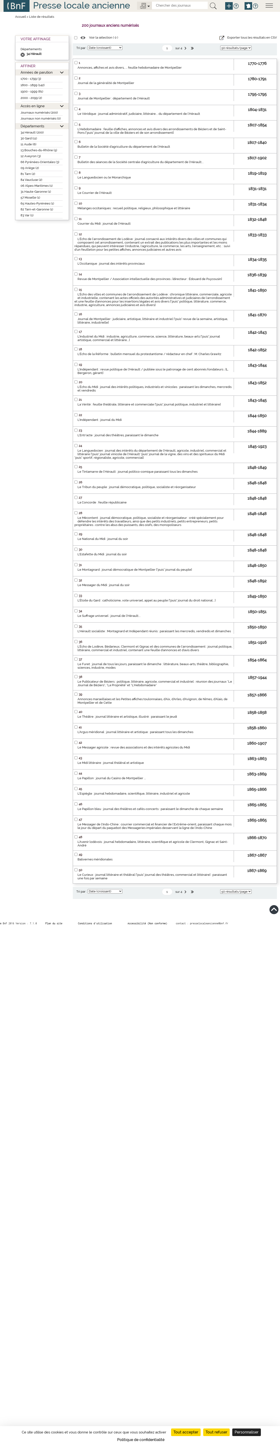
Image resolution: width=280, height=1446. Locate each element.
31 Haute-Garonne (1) (36, 191)
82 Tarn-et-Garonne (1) (37, 209)
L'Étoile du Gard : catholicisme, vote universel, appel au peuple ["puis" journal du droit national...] (146, 600)
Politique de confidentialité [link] (140, 1439)
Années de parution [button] (37, 72)
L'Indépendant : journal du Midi (100, 420)
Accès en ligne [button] (33, 106)
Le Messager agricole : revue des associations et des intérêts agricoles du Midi (134, 747)
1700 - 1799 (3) (31, 78)
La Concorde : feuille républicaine (102, 502)
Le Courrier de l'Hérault (95, 193)
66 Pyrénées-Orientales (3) (40, 162)
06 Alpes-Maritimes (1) (37, 185)
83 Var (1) (27, 215)
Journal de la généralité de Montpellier (106, 83)
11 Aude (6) (28, 144)
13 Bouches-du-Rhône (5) (39, 150)
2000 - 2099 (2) (31, 98)
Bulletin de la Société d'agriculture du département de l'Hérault (124, 146)
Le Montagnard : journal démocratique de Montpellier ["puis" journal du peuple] (135, 569)
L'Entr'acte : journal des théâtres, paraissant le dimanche (118, 435)
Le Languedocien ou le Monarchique (104, 177)
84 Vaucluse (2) (31, 180)
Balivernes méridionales (95, 859)
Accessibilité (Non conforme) (147, 923)
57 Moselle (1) (30, 197)
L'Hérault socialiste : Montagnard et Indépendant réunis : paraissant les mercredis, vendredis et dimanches (154, 631)
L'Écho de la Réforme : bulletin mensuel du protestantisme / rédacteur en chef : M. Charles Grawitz (149, 354)
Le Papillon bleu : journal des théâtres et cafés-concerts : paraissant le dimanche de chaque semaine (150, 809)
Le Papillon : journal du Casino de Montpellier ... (112, 778)
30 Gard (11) (29, 138)
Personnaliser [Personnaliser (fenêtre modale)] (246, 1432)
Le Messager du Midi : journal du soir (104, 585)
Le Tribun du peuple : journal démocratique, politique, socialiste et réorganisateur (137, 487)
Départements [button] (32, 126)
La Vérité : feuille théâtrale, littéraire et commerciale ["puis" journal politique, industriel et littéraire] (149, 404)
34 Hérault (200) (32, 132)
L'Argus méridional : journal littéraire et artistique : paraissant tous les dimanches (135, 732)
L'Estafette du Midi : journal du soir (102, 554)
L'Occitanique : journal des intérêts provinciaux (111, 263)
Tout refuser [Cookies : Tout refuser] (216, 1432)
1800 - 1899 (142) (33, 85)
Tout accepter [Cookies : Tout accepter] (185, 1432)
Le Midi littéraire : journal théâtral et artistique (111, 763)
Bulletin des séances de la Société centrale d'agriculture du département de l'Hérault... (141, 162)
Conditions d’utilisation (95, 923)
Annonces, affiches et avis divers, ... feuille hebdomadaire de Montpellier (130, 67)
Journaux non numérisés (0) (41, 118)
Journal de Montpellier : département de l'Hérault (114, 98)
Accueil (20, 16)
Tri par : (81, 48)
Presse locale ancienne (81, 5)
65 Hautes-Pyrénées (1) (37, 203)
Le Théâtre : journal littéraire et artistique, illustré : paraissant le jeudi (127, 716)
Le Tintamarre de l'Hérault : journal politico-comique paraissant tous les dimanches (138, 471)
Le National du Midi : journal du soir (103, 539)
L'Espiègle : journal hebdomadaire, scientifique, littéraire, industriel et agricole (134, 793)
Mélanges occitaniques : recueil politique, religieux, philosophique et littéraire (134, 208)
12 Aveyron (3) (31, 156)
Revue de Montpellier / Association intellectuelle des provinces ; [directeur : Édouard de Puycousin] (150, 279)
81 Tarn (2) (28, 174)
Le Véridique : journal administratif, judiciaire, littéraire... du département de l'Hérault (139, 114)
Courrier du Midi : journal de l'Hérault (104, 223)
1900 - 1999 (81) (32, 91)
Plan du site (53, 923)
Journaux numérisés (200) (39, 112)
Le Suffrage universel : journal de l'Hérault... (109, 616)
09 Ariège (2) (30, 168)
